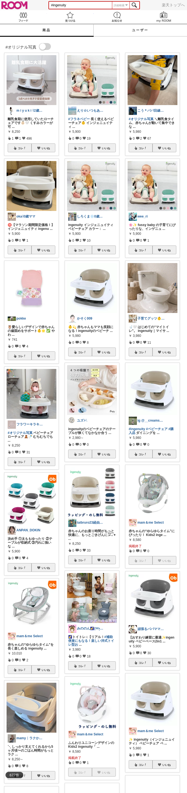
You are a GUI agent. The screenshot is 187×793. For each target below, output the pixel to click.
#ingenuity (137, 429)
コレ (22, 148)
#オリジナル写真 (20, 433)
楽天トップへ (173, 5)
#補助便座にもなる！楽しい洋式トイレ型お (91, 641)
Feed (23, 17)
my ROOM (163, 17)
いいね (46, 148)
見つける (70, 17)
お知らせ (117, 17)
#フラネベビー (79, 119)
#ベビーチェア (157, 429)
